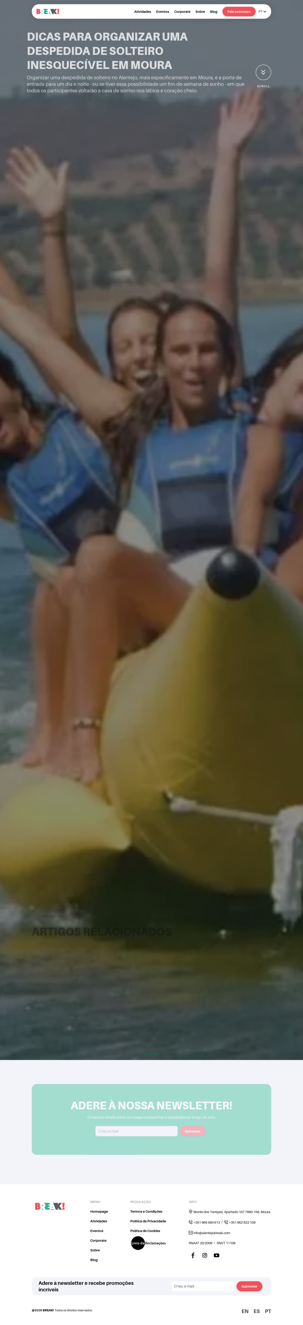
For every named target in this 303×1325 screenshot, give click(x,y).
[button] (262, 11)
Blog (213, 11)
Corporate (182, 11)
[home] (48, 11)
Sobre (200, 11)
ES (257, 1311)
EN (245, 1311)
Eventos (162, 11)
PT (268, 1311)
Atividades (142, 11)
